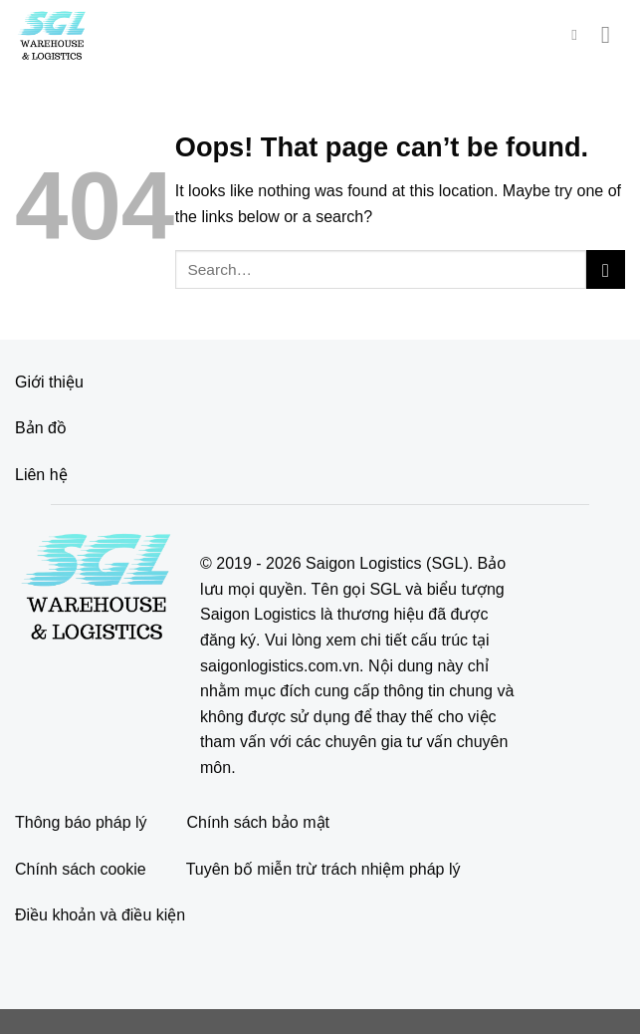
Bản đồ (41, 427)
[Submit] (605, 269)
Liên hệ (41, 474)
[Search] (578, 35)
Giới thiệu (49, 382)
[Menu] (613, 34)
